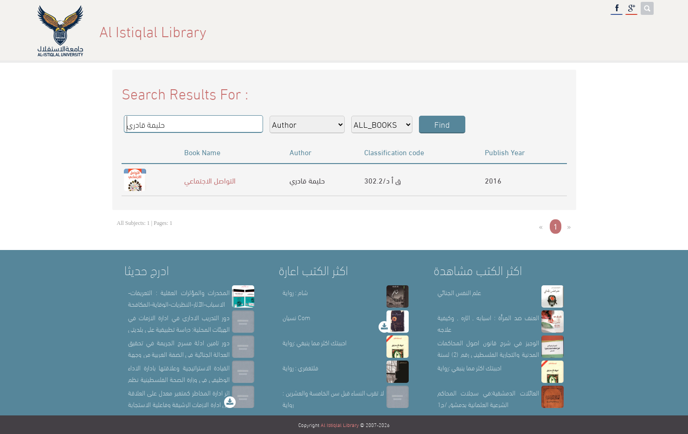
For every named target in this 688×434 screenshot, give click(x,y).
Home (438, 31)
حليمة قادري (307, 180)
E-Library (598, 31)
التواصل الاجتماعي (210, 180)
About (475, 31)
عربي (638, 31)
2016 (493, 180)
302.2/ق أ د (382, 180)
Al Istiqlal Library (340, 424)
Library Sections (533, 31)
